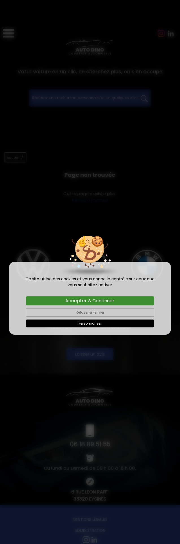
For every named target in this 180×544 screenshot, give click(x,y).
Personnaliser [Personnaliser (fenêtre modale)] (90, 297)
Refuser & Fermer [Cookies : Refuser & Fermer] (90, 286)
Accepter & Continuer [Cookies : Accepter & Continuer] (89, 274)
